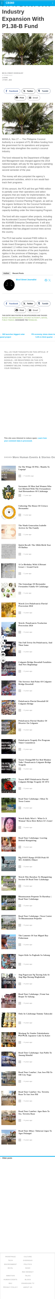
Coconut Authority (32, 318)
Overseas (28, 1260)
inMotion (10, 1276)
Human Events (10, 1279)
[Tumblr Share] (43, 91)
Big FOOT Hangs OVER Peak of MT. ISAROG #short (33, 859)
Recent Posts (18, 273)
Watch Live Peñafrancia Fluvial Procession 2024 (33, 605)
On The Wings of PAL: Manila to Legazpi (34, 468)
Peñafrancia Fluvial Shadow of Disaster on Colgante (32, 722)
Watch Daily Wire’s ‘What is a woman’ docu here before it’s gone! (35, 819)
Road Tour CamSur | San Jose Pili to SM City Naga (35, 1073)
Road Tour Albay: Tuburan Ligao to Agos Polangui (35, 1132)
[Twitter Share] (28, 91)
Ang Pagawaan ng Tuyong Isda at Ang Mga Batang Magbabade (34, 976)
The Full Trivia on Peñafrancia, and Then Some (35, 644)
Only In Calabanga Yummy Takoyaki (35, 1014)
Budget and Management (12, 318)
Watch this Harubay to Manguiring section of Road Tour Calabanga (35, 878)
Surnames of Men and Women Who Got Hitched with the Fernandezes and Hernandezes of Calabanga (34, 488)
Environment (10, 1264)
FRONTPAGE (10, 1256)
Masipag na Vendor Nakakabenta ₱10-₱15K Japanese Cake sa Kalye (34, 1034)
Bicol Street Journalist (26, 279)
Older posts (6, 1158)
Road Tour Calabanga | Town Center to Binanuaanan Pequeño (35, 917)
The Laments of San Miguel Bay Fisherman (33, 937)
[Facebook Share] (12, 91)
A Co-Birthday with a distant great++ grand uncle (32, 565)
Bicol (10, 1268)
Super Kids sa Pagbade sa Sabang (34, 955)
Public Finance (8, 320)
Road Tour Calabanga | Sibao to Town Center (33, 800)
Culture (28, 1256)
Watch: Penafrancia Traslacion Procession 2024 (32, 624)
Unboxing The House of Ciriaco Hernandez (33, 507)
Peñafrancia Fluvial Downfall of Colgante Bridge (33, 702)
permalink (32, 320)
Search (52, 3)
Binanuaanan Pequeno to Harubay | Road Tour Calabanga (34, 898)
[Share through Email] (33, 97)
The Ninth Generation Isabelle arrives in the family (32, 526)
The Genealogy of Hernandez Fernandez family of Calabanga (33, 585)
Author (6, 273)
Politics (28, 1264)
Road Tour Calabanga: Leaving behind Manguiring (32, 839)
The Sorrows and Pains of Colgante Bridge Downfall (35, 683)
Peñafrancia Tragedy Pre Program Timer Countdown (34, 741)
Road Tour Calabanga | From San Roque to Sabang (33, 995)
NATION (44, 318)
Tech (10, 1260)
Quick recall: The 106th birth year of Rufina (34, 546)
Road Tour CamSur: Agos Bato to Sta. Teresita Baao (34, 1112)
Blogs (28, 1279)
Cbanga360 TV (27, 1283)
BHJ (10, 1283)
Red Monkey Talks (28, 1274)
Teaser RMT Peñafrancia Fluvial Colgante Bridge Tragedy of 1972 (33, 780)
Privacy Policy (10, 1287)
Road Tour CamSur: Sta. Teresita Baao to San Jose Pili (33, 1093)
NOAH (27, 1268)
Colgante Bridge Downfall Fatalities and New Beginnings (34, 663)
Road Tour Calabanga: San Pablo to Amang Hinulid (35, 1054)
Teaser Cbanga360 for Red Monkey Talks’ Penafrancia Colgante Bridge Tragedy (34, 762)
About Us (27, 1287)
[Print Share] (20, 97)
